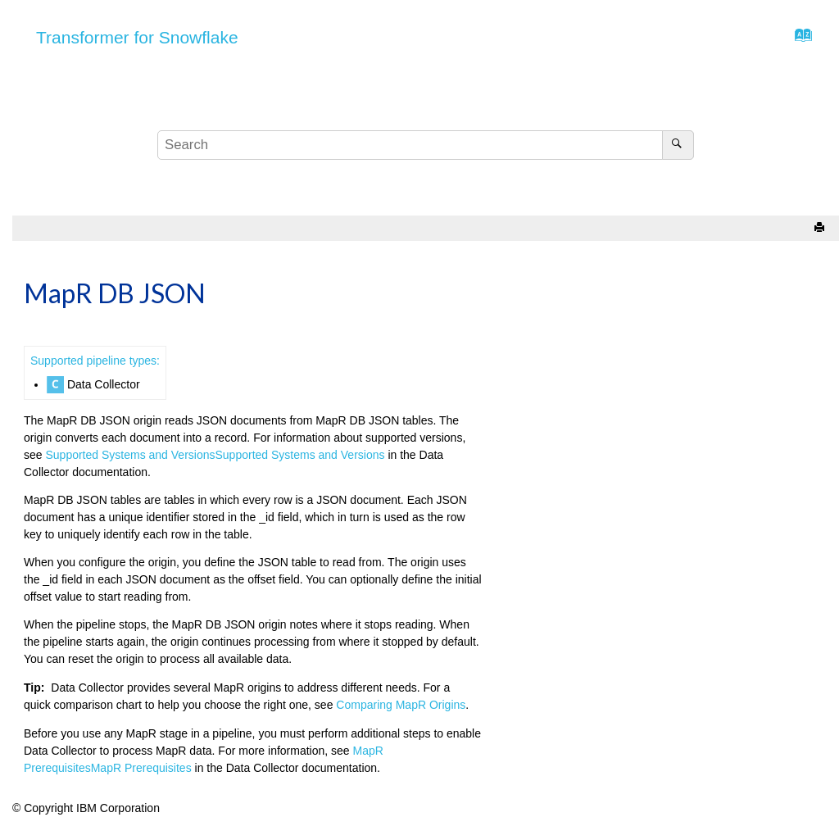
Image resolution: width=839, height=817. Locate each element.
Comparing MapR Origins (400, 704)
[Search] (678, 145)
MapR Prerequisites (141, 767)
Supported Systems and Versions (130, 454)
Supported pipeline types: (95, 360)
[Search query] (426, 145)
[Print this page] (821, 228)
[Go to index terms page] (798, 39)
